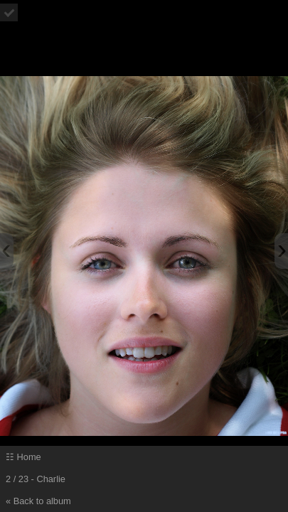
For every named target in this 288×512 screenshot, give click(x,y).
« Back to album (38, 501)
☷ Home (23, 457)
